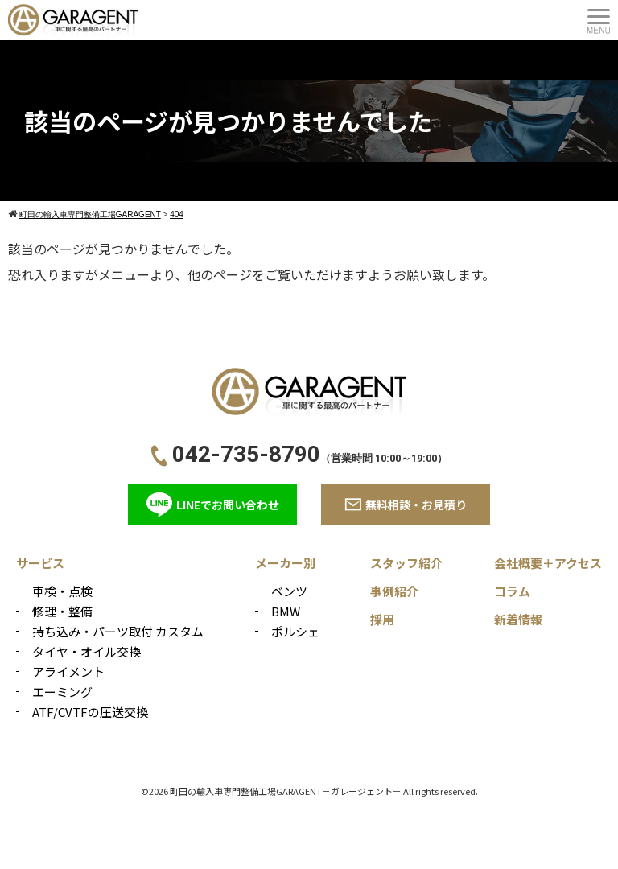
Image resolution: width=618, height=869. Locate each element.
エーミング (62, 692)
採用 (382, 619)
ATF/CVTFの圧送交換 (90, 712)
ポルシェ (295, 631)
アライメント (68, 671)
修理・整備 (62, 611)
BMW (285, 611)
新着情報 (518, 619)
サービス (40, 563)
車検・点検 (62, 591)
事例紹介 (394, 591)
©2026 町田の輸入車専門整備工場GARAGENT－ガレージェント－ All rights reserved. (309, 791)
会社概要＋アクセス (548, 563)
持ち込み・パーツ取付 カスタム (118, 631)
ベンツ (289, 591)
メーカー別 (285, 563)
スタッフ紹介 (406, 563)
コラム (512, 591)
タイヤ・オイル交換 (86, 651)
